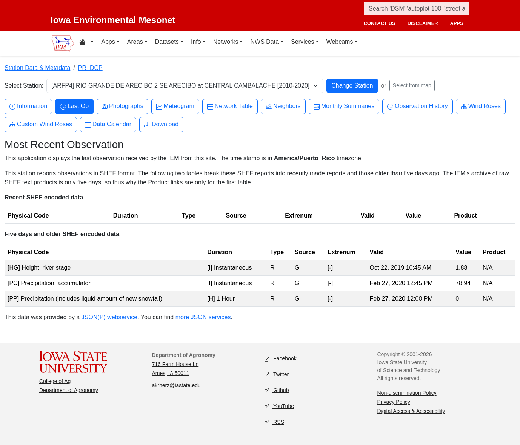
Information (28, 106)
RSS (274, 422)
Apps (108, 42)
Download (161, 124)
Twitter (277, 375)
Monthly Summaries (344, 106)
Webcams (339, 42)
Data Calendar (108, 124)
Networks (225, 42)
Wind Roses (481, 106)
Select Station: (24, 85)
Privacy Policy (393, 402)
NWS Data (264, 42)
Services (302, 42)
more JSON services (203, 317)
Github (277, 390)
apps (456, 23)
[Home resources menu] (86, 43)
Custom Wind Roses (40, 124)
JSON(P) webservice (109, 317)
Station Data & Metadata (37, 68)
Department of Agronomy (68, 390)
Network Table (230, 106)
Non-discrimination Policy (407, 393)
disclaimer (423, 23)
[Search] (416, 8)
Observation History (417, 106)
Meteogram (175, 106)
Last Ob (74, 106)
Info (196, 42)
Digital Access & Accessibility (411, 411)
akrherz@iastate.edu (176, 385)
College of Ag (55, 381)
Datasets (167, 42)
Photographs (122, 106)
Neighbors (283, 106)
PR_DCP (90, 68)
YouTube (279, 406)
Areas (135, 42)
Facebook (281, 359)
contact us (379, 23)
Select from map (412, 85)
